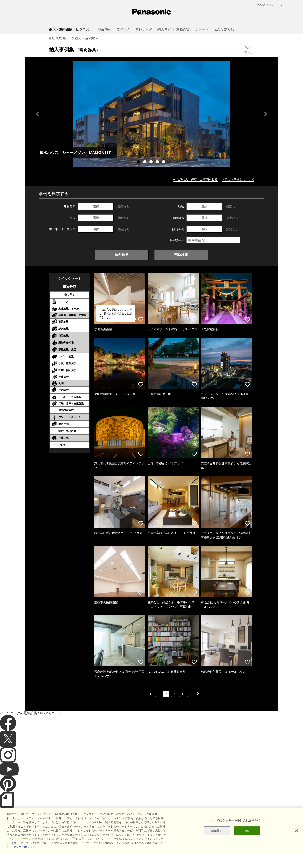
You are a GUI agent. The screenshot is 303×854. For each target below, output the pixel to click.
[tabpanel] (151, 114)
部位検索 (181, 254)
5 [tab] (164, 162)
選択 (96, 206)
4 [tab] (158, 162)
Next (265, 114)
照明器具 (76, 38)
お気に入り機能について (238, 179)
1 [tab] (139, 162)
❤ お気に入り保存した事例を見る (195, 179)
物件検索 (122, 254)
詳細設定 (217, 835)
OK (247, 835)
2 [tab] (145, 162)
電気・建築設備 (57, 38)
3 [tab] (151, 162)
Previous (37, 114)
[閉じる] (296, 835)
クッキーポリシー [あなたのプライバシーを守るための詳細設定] (24, 852)
